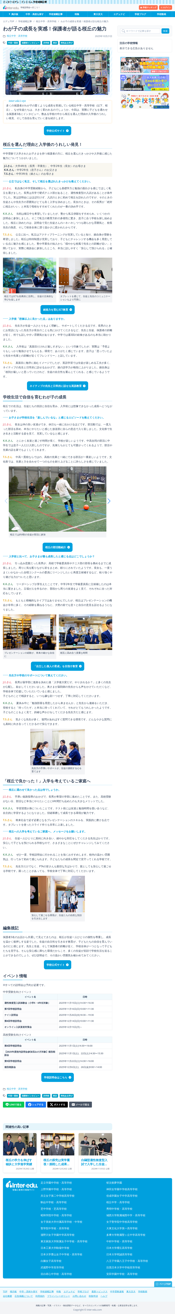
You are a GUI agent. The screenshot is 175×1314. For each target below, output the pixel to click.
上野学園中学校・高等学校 (56, 1189)
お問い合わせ (79, 1296)
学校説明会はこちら (55, 1077)
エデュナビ (119, 14)
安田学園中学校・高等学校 (122, 1274)
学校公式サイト (56, 130)
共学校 (46, 42)
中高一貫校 (13, 42)
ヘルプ (104, 1296)
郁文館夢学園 (114, 1182)
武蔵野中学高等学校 (52, 1267)
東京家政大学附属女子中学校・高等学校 (64, 1241)
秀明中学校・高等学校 (119, 1209)
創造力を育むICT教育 (55, 309)
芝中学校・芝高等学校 (54, 1209)
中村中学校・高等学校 (119, 1241)
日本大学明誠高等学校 (119, 1254)
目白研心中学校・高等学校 (56, 1274)
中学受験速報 (117, 1291)
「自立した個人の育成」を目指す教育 (56, 666)
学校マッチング (148, 7)
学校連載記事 (56, 14)
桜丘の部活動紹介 (55, 547)
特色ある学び (67, 42)
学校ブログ (140, 14)
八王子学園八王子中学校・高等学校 (127, 1261)
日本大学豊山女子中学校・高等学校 (61, 1254)
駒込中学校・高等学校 (54, 1202)
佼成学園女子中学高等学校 (122, 1195)
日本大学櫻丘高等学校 (119, 1248)
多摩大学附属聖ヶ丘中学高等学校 (125, 1235)
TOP (5, 1291)
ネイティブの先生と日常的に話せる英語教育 (56, 386)
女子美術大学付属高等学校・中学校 (61, 1222)
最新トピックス (100, 1291)
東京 (55, 42)
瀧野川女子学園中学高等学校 (57, 1235)
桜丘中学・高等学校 (17, 35)
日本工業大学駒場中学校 (55, 1248)
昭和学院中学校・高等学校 (56, 1215)
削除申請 (93, 1296)
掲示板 (14, 14)
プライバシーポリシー (58, 1296)
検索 (165, 30)
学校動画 (161, 14)
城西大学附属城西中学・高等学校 (125, 1215)
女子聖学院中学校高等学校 (122, 1222)
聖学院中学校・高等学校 (55, 1228)
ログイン (165, 7)
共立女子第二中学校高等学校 (57, 1195)
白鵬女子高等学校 (51, 1261)
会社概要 (7, 1296)
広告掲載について (24, 1296)
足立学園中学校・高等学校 (56, 1182)
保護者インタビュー (30, 42)
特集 (77, 14)
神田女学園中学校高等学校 (122, 1189)
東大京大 (98, 14)
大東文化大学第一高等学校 (122, 1228)
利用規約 (40, 1296)
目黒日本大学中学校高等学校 (123, 1267)
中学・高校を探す (35, 14)
